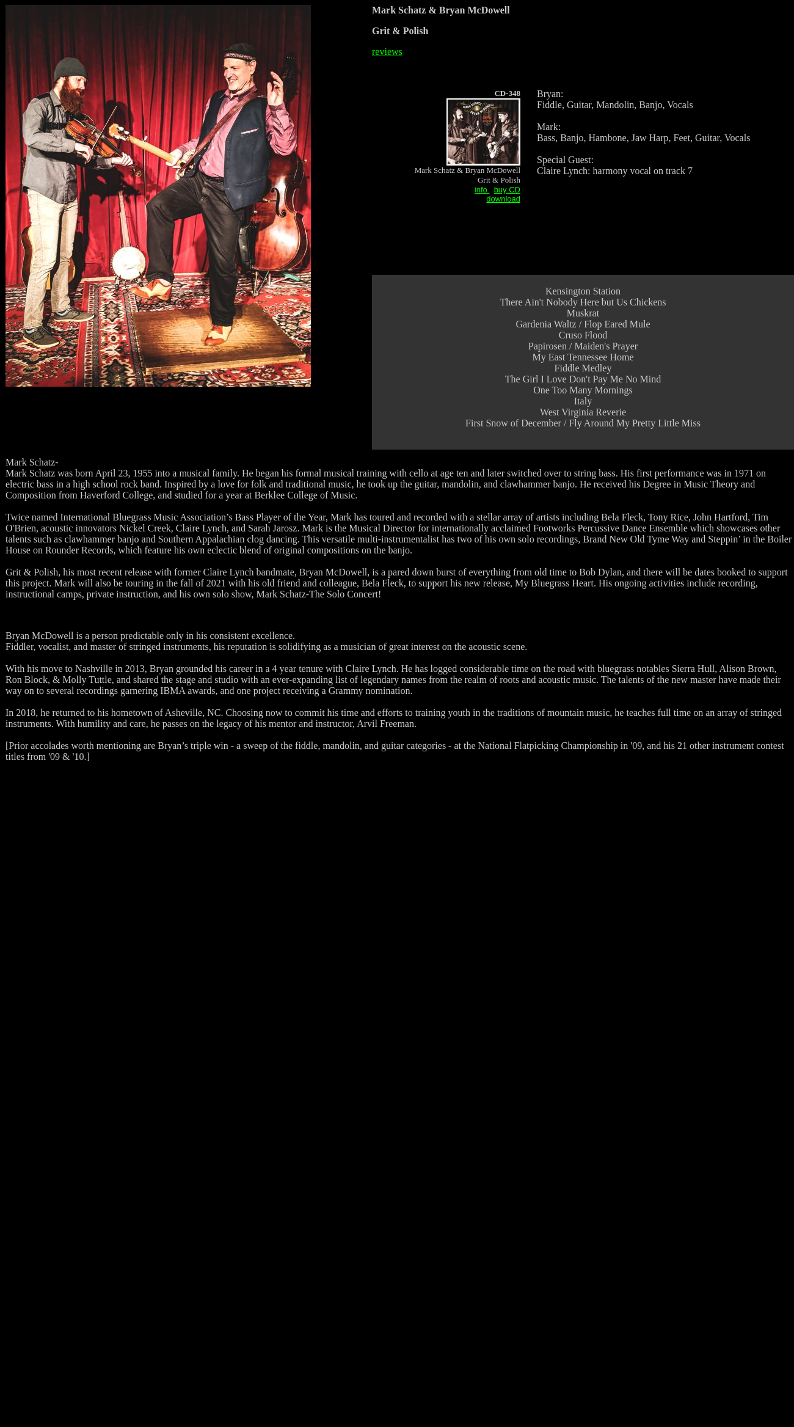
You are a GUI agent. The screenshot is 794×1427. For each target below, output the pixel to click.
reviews (387, 51)
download (503, 198)
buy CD (507, 189)
